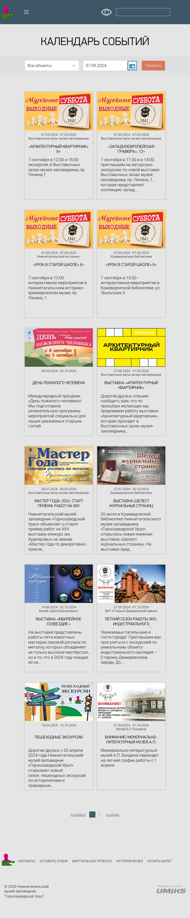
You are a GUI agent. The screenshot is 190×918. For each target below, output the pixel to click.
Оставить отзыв (54, 861)
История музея (130, 861)
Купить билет (160, 861)
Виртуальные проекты (92, 861)
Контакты (26, 861)
